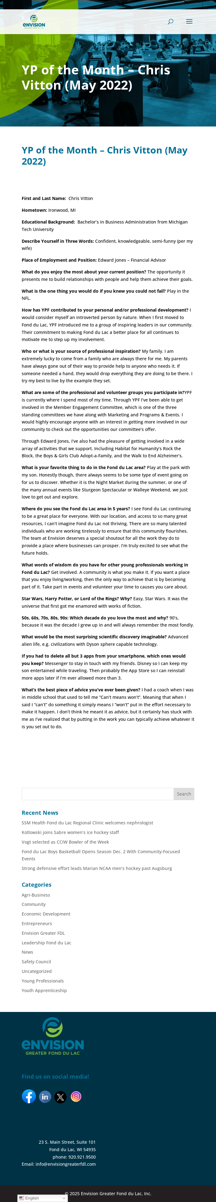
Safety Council (36, 962)
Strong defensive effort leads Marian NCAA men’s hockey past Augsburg (97, 868)
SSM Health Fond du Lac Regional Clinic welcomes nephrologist (87, 823)
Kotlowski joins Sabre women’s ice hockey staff (70, 832)
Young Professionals (43, 981)
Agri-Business (36, 895)
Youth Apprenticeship (44, 990)
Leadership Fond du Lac (46, 943)
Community (34, 904)
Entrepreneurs (37, 923)
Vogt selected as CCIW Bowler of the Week (65, 842)
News (27, 952)
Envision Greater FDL (43, 933)
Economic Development (46, 914)
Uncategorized (37, 971)
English (29, 1198)
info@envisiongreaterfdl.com (66, 1164)
